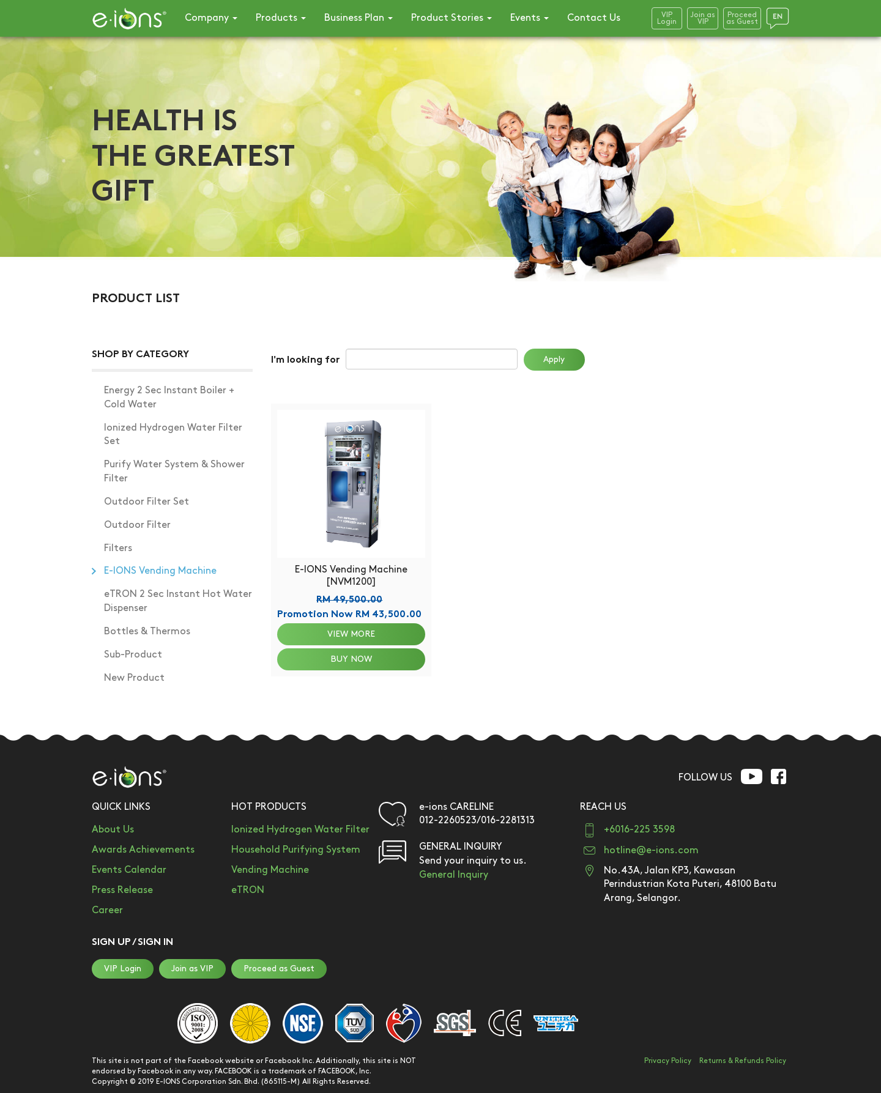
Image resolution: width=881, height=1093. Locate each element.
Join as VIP (192, 969)
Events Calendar (129, 870)
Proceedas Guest (742, 18)
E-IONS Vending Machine (160, 571)
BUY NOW (351, 659)
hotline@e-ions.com (651, 850)
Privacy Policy (667, 1061)
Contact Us (593, 18)
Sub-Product (133, 654)
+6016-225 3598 (639, 829)
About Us (113, 829)
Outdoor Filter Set (146, 501)
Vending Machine (270, 870)
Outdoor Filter (137, 525)
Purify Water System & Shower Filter (174, 471)
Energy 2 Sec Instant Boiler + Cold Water (169, 397)
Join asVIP (702, 18)
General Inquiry (453, 875)
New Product (134, 678)
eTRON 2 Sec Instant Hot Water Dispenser (178, 601)
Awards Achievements (143, 849)
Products (281, 18)
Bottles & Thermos (147, 631)
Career (107, 910)
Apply (554, 359)
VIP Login (122, 969)
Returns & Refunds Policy (742, 1061)
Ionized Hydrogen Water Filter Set (173, 434)
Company (211, 18)
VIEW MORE (351, 634)
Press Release (122, 890)
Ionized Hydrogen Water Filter (300, 829)
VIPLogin (667, 18)
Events (529, 18)
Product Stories (451, 18)
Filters (118, 548)
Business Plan (358, 18)
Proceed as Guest (278, 969)
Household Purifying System (295, 849)
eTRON (247, 890)
